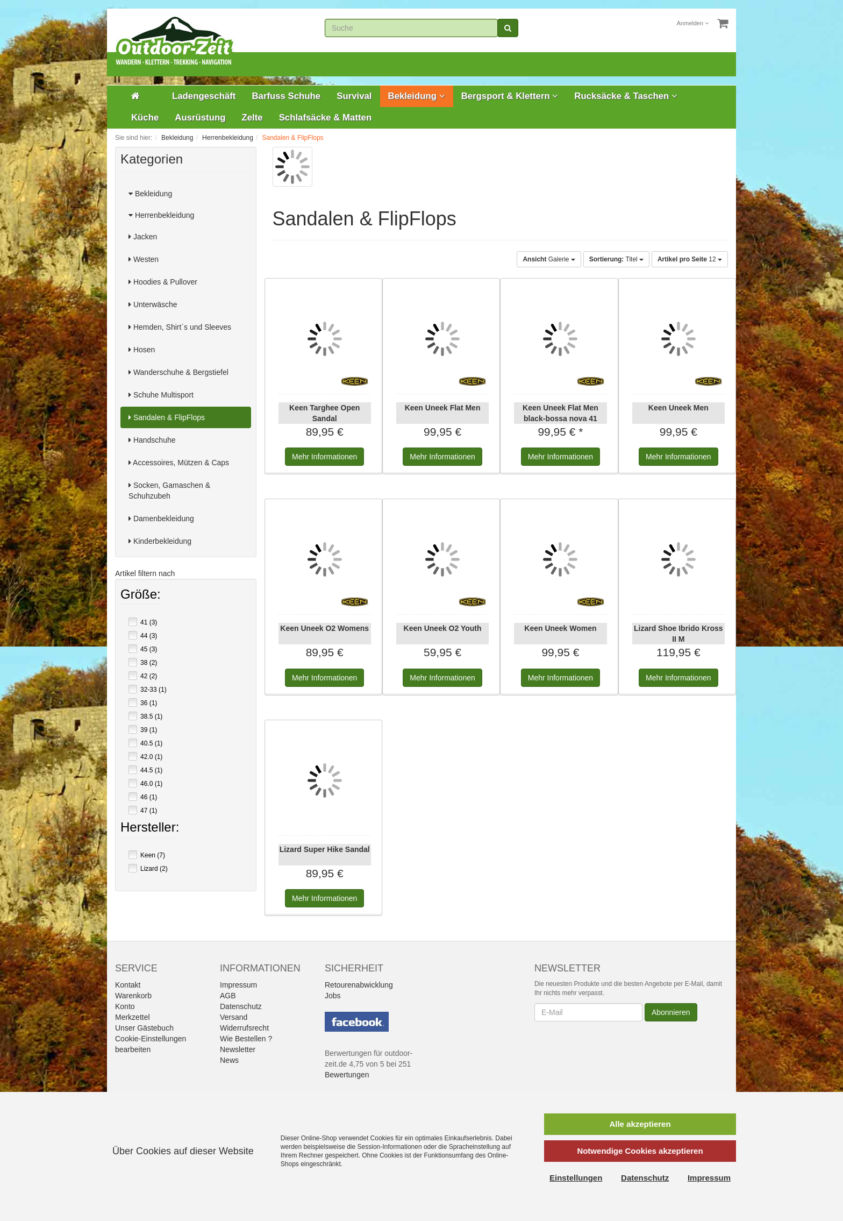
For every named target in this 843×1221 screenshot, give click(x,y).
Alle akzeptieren (639, 1123)
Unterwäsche (152, 304)
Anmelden (693, 23)
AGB (228, 995)
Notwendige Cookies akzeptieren (640, 1150)
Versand (233, 1017)
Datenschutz (241, 1006)
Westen (143, 259)
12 (690, 259)
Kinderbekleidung (159, 541)
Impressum (238, 985)
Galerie (549, 259)
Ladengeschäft (203, 96)
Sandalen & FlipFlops (166, 417)
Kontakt (127, 985)
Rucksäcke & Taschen (625, 96)
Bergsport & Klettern (510, 96)
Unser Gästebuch (144, 1028)
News (229, 1060)
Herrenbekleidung (161, 215)
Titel (616, 259)
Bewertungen (347, 1074)
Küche (145, 117)
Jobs (333, 995)
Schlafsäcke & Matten (325, 117)
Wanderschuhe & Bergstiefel (178, 372)
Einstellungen (575, 1177)
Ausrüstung (200, 117)
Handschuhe (152, 440)
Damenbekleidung (161, 518)
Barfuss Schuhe (286, 96)
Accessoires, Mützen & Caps (178, 462)
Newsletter (237, 1049)
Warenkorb (133, 995)
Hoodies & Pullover (162, 282)
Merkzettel (132, 1017)
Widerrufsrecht (244, 1028)
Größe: (140, 595)
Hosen (141, 349)
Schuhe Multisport (161, 395)
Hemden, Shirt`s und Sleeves (179, 327)
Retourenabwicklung (359, 985)
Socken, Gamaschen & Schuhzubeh (169, 490)
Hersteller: (149, 828)
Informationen (324, 456)
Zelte (251, 117)
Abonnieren (671, 1012)
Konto (125, 1006)
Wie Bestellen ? (246, 1038)
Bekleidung (416, 96)
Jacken (142, 236)
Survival (354, 96)
